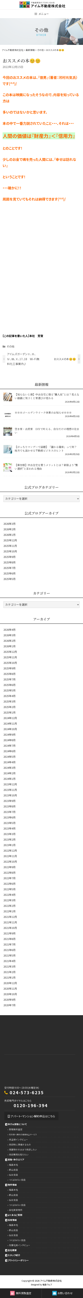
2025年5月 (9, 579)
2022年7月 (9, 878)
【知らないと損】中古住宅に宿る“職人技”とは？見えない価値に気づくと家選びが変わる (47, 396)
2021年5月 (9, 955)
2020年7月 (9, 1005)
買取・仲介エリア (16, 1159)
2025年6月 (9, 573)
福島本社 (13, 1164)
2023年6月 (9, 817)
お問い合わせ (62, 1293)
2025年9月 (9, 557)
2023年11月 (10, 790)
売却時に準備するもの (20, 1144)
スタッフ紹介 (14, 1255)
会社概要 (12, 1250)
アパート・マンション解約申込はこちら (31, 1116)
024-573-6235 (27, 1092)
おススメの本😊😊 (65, 359)
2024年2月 (9, 773)
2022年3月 (9, 900)
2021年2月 (9, 972)
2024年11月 (10, 723)
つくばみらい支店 (17, 1179)
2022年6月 (9, 883)
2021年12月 (10, 917)
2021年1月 (9, 977)
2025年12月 (10, 540)
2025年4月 (9, 696)
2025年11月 (10, 546)
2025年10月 (10, 551)
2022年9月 (9, 867)
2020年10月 (10, 994)
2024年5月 (9, 756)
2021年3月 (9, 966)
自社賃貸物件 (15, 1210)
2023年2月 (9, 839)
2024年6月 (9, 751)
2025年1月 (9, 712)
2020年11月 (10, 988)
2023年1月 (9, 845)
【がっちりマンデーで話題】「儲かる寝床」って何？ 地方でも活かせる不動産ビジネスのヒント (46, 448)
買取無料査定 (15, 1129)
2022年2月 (9, 905)
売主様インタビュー (18, 1139)
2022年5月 (9, 889)
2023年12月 (10, 784)
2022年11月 (10, 856)
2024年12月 (10, 718)
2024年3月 (9, 767)
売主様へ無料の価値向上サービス (23, 1134)
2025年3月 (9, 701)
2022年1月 (9, 911)
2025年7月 (9, 568)
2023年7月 (9, 812)
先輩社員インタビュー (19, 1245)
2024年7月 (9, 745)
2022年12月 (10, 850)
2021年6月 (9, 950)
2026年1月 (9, 534)
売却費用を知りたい (18, 1154)
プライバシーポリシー (18, 1260)
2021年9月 (9, 933)
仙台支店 (13, 1174)
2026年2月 (9, 529)
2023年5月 (9, 823)
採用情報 (12, 1220)
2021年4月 (9, 961)
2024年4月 (9, 762)
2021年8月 (9, 939)
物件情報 (12, 1184)
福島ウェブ (47, 1284)
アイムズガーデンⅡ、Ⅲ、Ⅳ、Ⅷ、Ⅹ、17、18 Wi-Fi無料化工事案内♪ (23, 359)
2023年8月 (9, 806)
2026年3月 (9, 523)
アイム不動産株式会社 (51, 1280)
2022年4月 (9, 894)
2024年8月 (9, 740)
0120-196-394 (31, 1105)
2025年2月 (9, 707)
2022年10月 (10, 861)
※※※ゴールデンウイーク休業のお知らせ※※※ (43, 412)
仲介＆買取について (17, 1124)
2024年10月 (10, 729)
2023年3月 (9, 834)
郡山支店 (13, 1169)
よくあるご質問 (15, 1215)
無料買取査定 (20, 1293)
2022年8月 (9, 872)
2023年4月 (9, 828)
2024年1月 (9, 778)
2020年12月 (10, 983)
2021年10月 (10, 928)
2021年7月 (9, 944)
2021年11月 (10, 922)
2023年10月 (10, 795)
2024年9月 (9, 734)
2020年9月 (9, 999)
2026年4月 (9, 629)
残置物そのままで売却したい (23, 1149)
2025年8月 (9, 562)
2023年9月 (9, 801)
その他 (10, 346)
